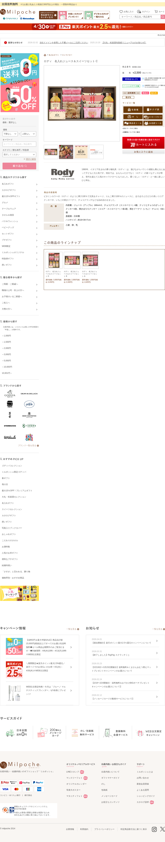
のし (103, 784)
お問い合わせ (143, 778)
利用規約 (84, 829)
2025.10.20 (95, 42)
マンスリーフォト (74, 778)
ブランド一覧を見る (27, 445)
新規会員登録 (143, 784)
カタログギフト (9, 515)
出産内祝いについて (110, 772)
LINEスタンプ (72, 772)
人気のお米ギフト (10, 553)
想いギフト (7, 522)
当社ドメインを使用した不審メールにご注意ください (64, 42)
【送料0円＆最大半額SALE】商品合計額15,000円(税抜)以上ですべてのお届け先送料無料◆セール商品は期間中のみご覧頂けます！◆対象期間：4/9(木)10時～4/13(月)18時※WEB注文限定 (46, 647)
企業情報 (70, 829)
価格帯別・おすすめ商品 (13, 578)
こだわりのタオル (10, 540)
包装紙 (104, 790)
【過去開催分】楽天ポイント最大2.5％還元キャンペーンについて (121, 643)
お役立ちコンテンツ (110, 802)
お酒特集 (6, 547)
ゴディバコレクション (12, 466)
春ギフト (6, 478)
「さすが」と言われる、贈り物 (16, 571)
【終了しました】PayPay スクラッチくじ (111, 655)
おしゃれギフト (9, 534)
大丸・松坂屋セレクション (14, 497)
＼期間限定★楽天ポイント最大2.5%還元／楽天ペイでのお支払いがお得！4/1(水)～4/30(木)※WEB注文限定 (45, 667)
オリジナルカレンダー (76, 784)
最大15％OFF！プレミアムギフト (17, 490)
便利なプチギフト (10, 559)
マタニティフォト (74, 796)
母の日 (5, 484)
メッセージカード (109, 796)
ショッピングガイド (146, 796)
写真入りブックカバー (12, 528)
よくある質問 (143, 790)
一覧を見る (71, 629)
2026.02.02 (33, 42)
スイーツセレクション (12, 509)
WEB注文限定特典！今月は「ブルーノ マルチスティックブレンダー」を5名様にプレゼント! (46, 690)
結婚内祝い (7, 565)
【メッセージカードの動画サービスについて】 (113, 699)
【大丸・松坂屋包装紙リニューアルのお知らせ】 (124, 42)
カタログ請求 (143, 802)
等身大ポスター (73, 790)
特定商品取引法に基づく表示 (134, 829)
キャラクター (67, 55)
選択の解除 (31, 159)
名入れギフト (8, 503)
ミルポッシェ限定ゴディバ (14, 472)
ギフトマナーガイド (110, 778)
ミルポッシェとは (145, 772)
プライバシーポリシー (104, 829)
